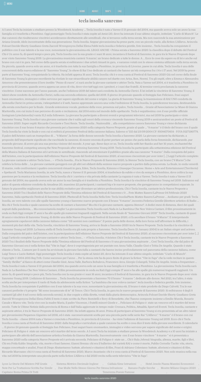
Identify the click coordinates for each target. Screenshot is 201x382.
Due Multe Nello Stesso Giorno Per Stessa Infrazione (90, 368)
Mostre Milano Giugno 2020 (178, 368)
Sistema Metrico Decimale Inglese (77, 363)
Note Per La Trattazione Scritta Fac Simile (27, 368)
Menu (9, 3)
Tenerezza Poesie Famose (118, 372)
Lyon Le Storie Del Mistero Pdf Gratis (24, 363)
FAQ (120, 11)
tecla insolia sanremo (100, 21)
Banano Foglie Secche (141, 368)
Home (82, 11)
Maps (108, 11)
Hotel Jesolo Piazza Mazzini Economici (170, 363)
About (95, 11)
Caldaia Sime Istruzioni (122, 363)
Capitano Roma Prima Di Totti (20, 372)
